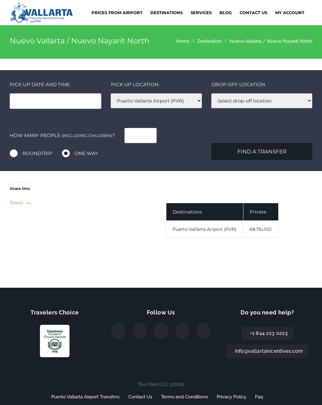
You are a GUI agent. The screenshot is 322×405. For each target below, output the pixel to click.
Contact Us (253, 12)
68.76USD (261, 229)
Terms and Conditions (184, 397)
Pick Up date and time (40, 84)
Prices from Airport (117, 12)
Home (182, 41)
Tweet (16, 202)
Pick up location (134, 84)
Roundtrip (37, 153)
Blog (225, 12)
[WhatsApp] (182, 330)
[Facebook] (118, 330)
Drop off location (238, 84)
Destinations (166, 12)
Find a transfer (261, 151)
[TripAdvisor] (203, 330)
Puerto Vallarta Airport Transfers (85, 397)
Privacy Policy (231, 397)
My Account (289, 12)
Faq (259, 397)
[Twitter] (140, 330)
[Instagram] (161, 330)
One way (86, 153)
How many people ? (62, 135)
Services (201, 12)
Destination (209, 41)
